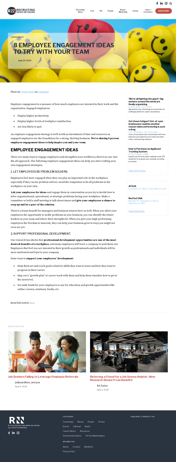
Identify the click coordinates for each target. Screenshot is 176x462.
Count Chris (27, 91)
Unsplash (43, 91)
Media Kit (88, 447)
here (32, 302)
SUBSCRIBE (163, 11)
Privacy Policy (69, 451)
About (66, 447)
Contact (76, 447)
